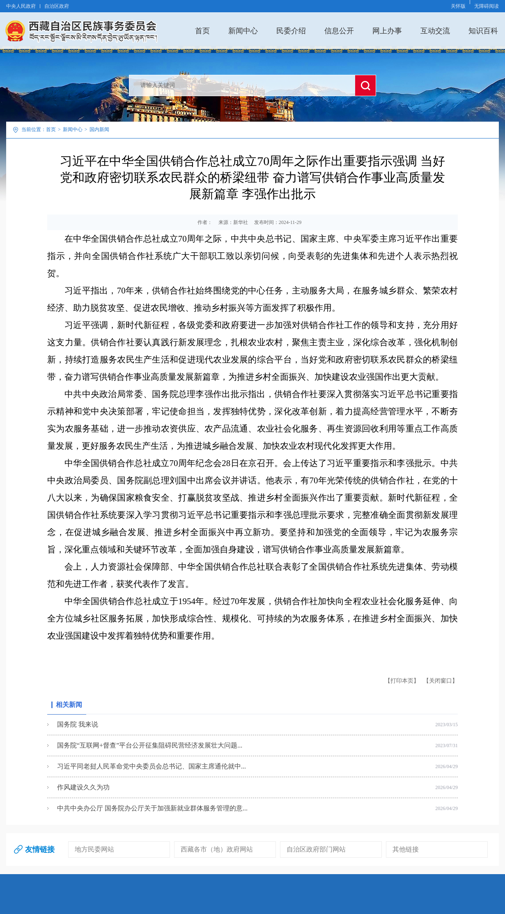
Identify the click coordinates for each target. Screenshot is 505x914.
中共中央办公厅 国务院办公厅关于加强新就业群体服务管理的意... (152, 808)
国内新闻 (99, 129)
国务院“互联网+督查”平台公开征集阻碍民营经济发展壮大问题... (149, 745)
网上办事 (387, 31)
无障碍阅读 (486, 6)
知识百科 (483, 31)
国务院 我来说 (77, 724)
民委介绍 (291, 31)
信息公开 (339, 31)
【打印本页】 (402, 681)
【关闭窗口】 (440, 681)
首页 (202, 31)
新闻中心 (243, 31)
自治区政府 (56, 6)
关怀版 (458, 6)
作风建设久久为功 (83, 787)
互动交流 (435, 31)
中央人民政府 (21, 6)
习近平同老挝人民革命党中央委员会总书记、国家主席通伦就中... (151, 766)
